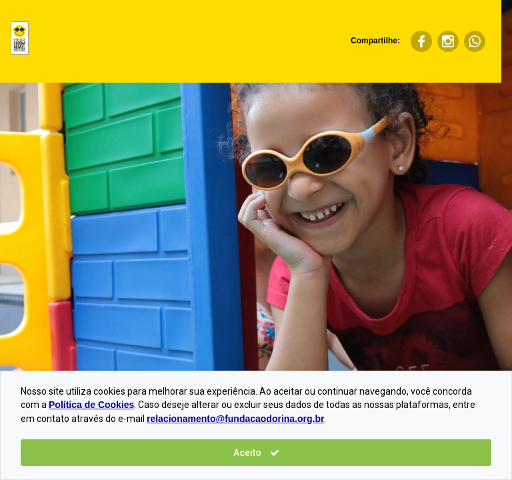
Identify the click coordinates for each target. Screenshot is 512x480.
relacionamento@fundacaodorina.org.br (235, 418)
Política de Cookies (91, 404)
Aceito (256, 452)
